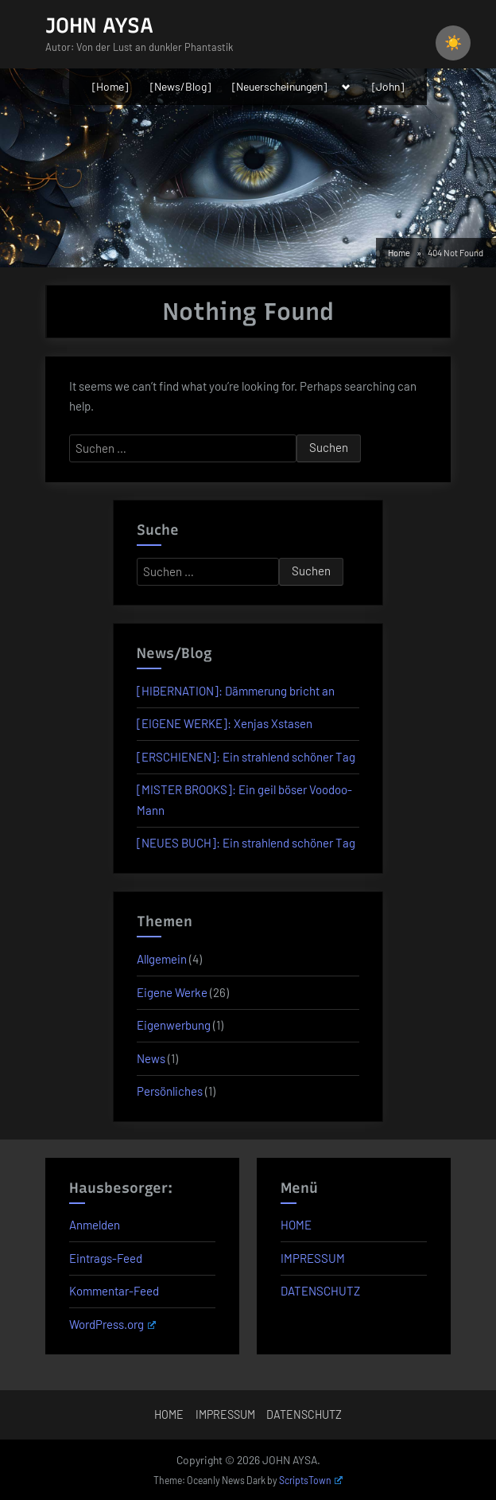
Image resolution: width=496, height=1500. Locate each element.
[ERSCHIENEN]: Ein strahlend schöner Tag (246, 757)
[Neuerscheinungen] (279, 86)
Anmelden (94, 1225)
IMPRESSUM (313, 1258)
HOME (296, 1225)
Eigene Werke (172, 992)
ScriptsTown (311, 1480)
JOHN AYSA (99, 25)
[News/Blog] (180, 86)
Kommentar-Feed (114, 1291)
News (151, 1058)
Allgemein (162, 959)
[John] (388, 86)
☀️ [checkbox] (453, 43)
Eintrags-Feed (105, 1258)
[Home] (110, 86)
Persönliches (170, 1091)
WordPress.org (112, 1324)
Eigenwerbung (174, 1025)
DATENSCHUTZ (320, 1291)
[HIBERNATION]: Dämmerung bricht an (236, 691)
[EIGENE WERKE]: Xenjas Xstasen (224, 723)
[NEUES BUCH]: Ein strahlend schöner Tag (246, 843)
